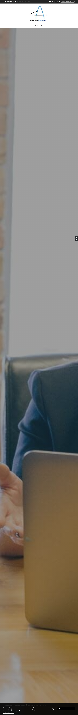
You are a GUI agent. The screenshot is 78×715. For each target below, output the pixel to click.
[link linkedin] (59, 1)
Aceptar (71, 709)
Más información (39, 41)
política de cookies (8, 712)
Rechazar (62, 709)
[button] (39, 25)
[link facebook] (50, 1)
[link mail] (76, 240)
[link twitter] (57, 1)
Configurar (53, 709)
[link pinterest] (55, 1)
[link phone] (76, 237)
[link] (39, 13)
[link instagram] (52, 1)
